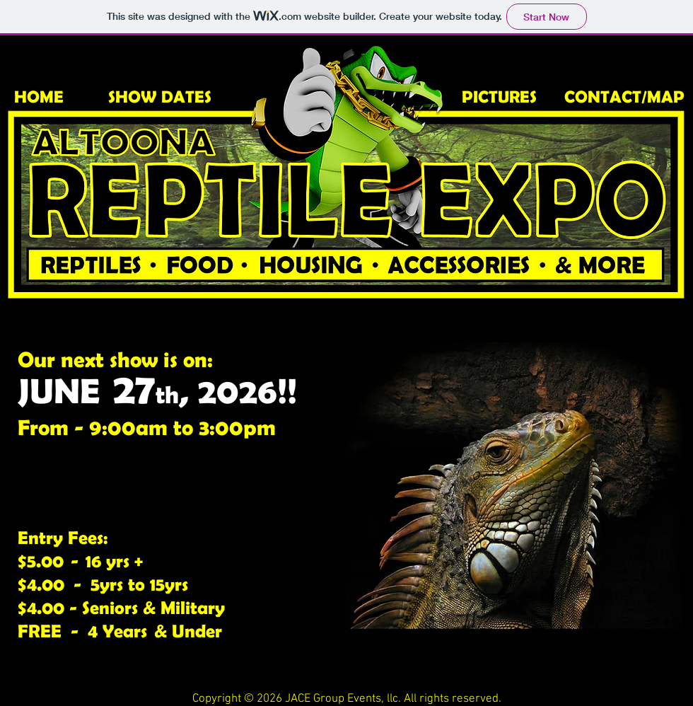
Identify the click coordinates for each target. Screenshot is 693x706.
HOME (39, 96)
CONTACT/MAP (624, 96)
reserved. (476, 699)
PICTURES (499, 96)
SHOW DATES (159, 96)
